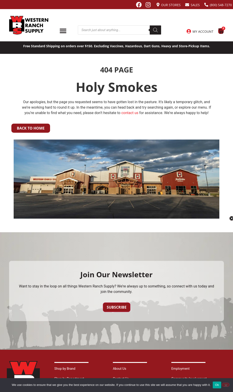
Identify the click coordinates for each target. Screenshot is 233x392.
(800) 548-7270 (221, 5)
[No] (226, 385)
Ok (217, 385)
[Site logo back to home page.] (28, 25)
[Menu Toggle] (63, 31)
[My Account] (188, 31)
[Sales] (187, 5)
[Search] (155, 30)
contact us (129, 113)
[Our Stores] (158, 5)
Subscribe (117, 307)
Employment (180, 369)
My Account (202, 31)
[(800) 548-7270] (206, 5)
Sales (195, 5)
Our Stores (171, 5)
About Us (119, 369)
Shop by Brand (64, 369)
